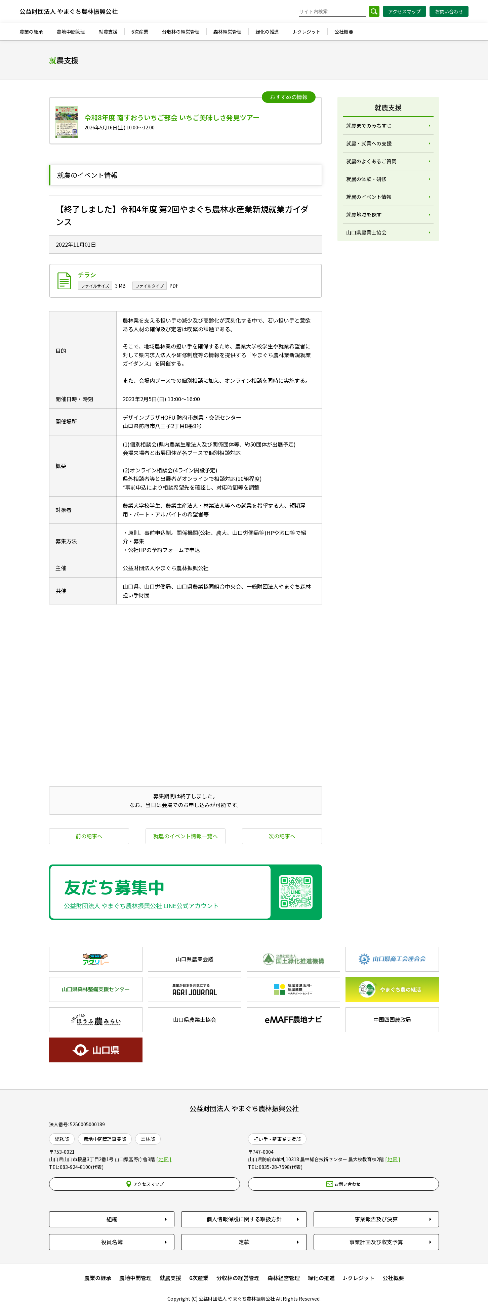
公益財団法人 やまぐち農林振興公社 (244, 1108)
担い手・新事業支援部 (277, 1139)
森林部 (148, 1139)
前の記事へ (89, 836)
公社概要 (393, 1277)
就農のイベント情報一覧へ (185, 836)
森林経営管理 (284, 1277)
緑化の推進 (321, 1277)
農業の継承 (97, 1277)
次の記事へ (282, 836)
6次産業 (198, 1277)
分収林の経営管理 (237, 1277)
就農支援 (170, 1277)
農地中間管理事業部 (105, 1139)
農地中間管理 (135, 1277)
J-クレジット (358, 1277)
